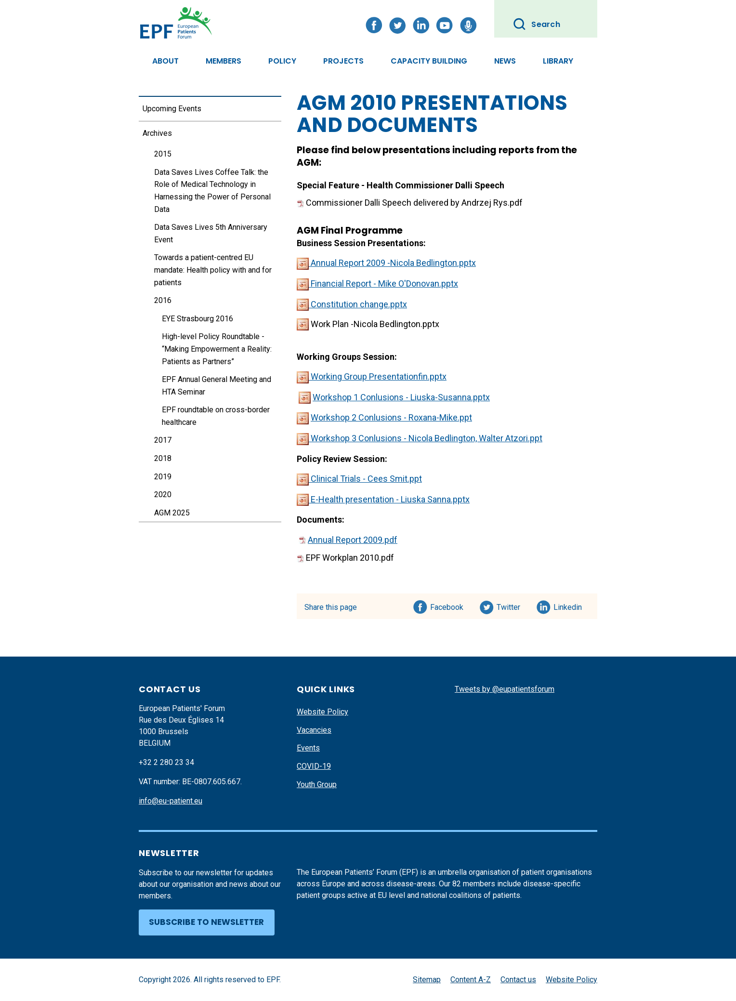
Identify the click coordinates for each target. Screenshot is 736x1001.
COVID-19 (314, 766)
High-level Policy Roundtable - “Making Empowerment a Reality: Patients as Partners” (217, 349)
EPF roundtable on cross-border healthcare (216, 416)
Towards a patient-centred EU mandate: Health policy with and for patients (213, 270)
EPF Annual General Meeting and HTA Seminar (216, 385)
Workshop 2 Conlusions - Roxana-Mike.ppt (391, 417)
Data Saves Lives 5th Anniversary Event (210, 233)
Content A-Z (470, 979)
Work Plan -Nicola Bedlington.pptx (368, 324)
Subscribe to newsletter (206, 922)
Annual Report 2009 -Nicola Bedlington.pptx (386, 263)
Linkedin (568, 605)
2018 (162, 458)
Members (223, 60)
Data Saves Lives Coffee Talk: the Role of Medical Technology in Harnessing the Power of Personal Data (212, 191)
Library (558, 60)
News (505, 60)
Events (308, 747)
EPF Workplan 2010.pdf (345, 558)
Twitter (511, 605)
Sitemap (427, 979)
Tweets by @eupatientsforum (504, 689)
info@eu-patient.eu (170, 800)
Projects (343, 60)
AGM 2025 (172, 512)
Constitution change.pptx (352, 304)
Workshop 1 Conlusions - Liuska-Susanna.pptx (401, 397)
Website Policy (322, 711)
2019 (162, 476)
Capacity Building (429, 60)
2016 (162, 300)
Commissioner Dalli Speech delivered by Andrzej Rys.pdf (410, 203)
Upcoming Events (172, 108)
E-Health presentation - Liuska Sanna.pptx (383, 499)
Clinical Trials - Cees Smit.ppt (359, 479)
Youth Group (317, 784)
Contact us (518, 979)
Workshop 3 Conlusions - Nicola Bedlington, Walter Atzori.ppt (419, 438)
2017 (162, 440)
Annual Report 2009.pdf (352, 540)
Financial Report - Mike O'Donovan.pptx (377, 283)
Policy (282, 60)
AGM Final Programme (350, 230)
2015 (162, 153)
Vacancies (314, 730)
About (165, 60)
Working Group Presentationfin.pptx (372, 376)
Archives (157, 133)
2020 (162, 494)
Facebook (446, 605)
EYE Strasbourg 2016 (197, 318)
